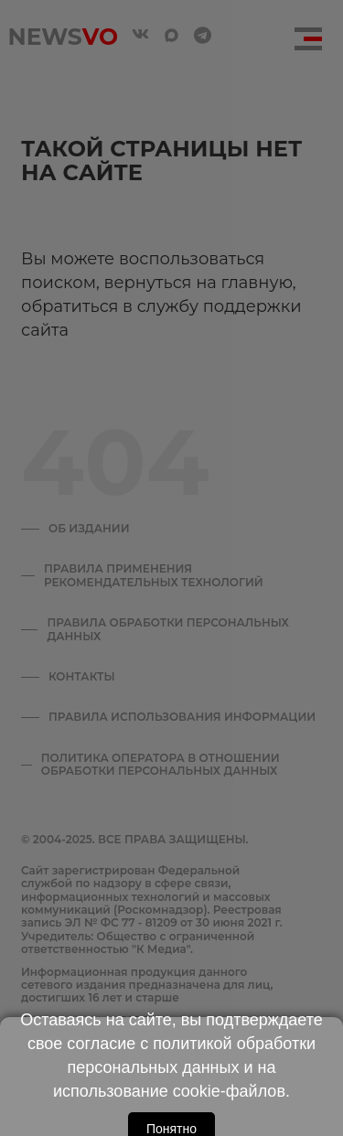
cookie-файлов (229, 1091)
